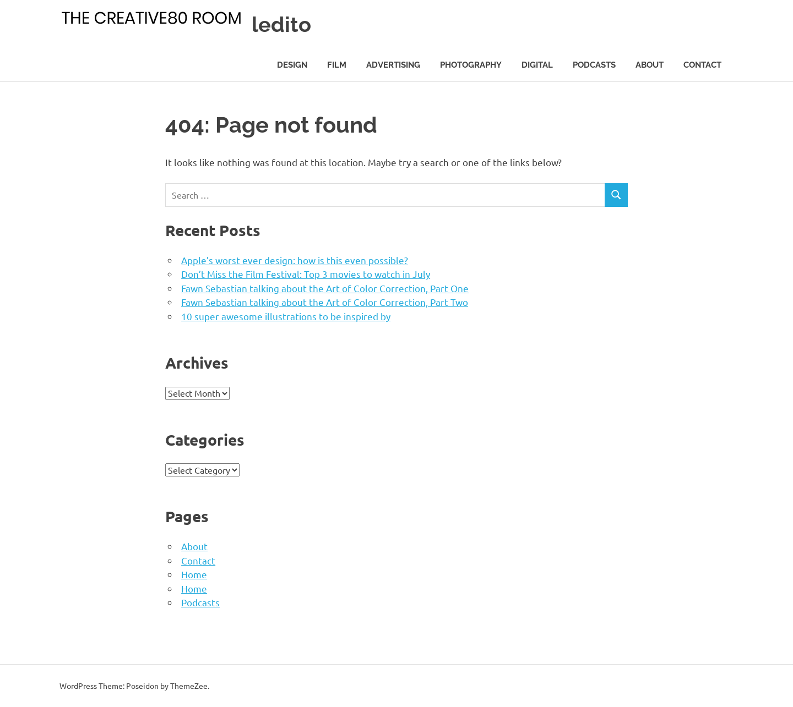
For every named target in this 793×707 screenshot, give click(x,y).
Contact (702, 65)
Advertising (393, 65)
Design (292, 65)
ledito (281, 24)
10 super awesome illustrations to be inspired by (285, 316)
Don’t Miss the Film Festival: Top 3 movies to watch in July (305, 273)
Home (194, 574)
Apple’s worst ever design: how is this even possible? (294, 260)
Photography (471, 65)
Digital (537, 65)
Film (336, 65)
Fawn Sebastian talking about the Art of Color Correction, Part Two (324, 302)
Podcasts (594, 65)
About (650, 65)
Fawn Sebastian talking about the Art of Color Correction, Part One (325, 288)
